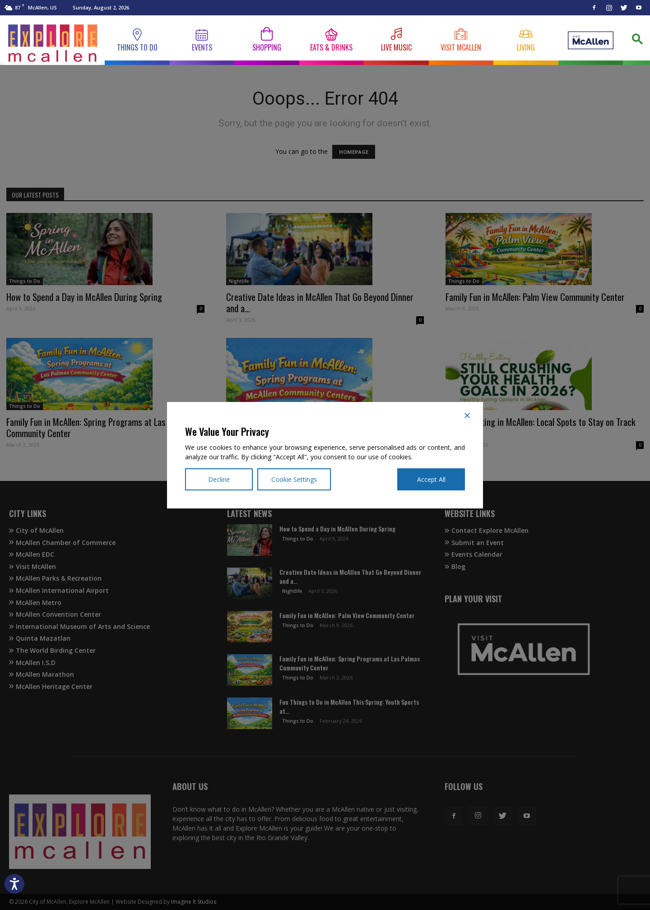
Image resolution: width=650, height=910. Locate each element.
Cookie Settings (294, 479)
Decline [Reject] (219, 479)
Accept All (431, 479)
